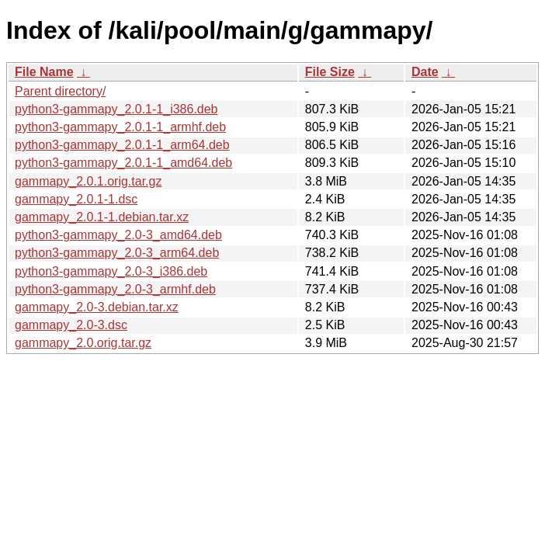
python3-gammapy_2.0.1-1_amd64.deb (123, 162)
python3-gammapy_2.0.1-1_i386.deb (116, 109)
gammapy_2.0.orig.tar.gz (83, 342)
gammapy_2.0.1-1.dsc (76, 199)
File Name (44, 71)
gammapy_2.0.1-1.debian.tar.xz (102, 217)
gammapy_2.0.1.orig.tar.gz (88, 181)
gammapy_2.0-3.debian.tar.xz (97, 307)
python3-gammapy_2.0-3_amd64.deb (118, 234)
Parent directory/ (60, 91)
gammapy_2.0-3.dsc (71, 325)
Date (425, 71)
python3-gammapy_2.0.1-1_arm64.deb (122, 144)
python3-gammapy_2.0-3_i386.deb (111, 271)
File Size (330, 71)
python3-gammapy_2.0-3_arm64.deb (117, 252)
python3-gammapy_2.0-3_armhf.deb (115, 289)
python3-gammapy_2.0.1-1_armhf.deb (120, 127)
